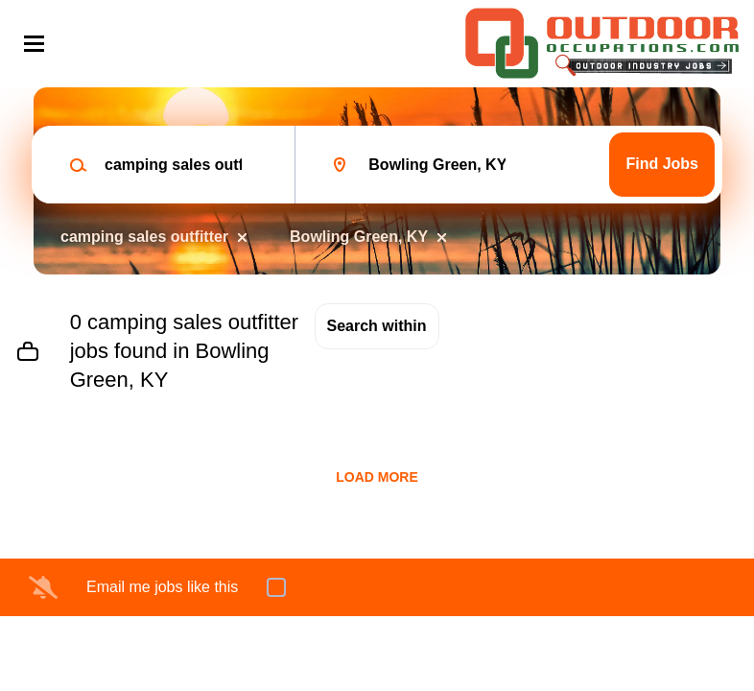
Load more (377, 477)
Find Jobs (661, 163)
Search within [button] (377, 326)
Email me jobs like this (162, 587)
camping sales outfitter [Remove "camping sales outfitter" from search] (144, 236)
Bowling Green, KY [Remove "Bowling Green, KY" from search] (359, 236)
